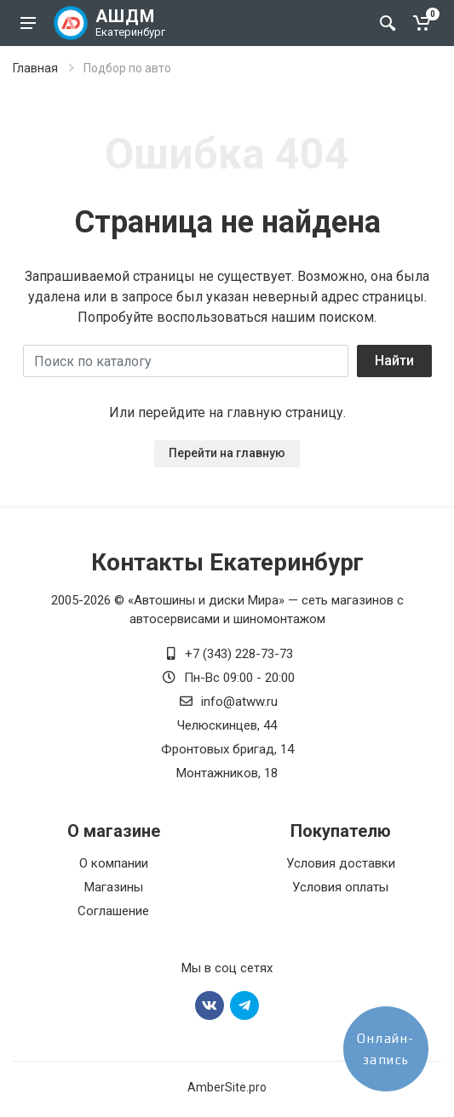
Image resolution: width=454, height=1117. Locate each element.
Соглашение (113, 911)
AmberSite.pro (227, 1087)
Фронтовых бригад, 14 (227, 749)
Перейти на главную (227, 453)
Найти (394, 360)
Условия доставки (340, 863)
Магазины (113, 887)
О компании (113, 863)
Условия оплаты (340, 887)
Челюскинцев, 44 (227, 725)
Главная (35, 68)
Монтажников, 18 (227, 773)
